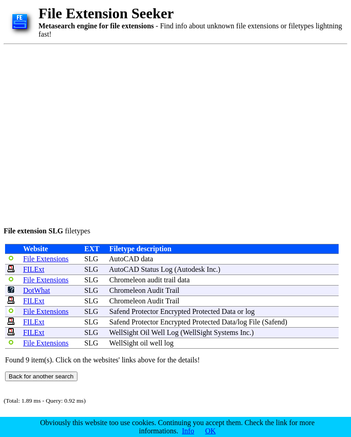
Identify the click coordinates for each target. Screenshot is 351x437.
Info (188, 431)
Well (158, 332)
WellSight (123, 332)
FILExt (33, 269)
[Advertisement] (86, 134)
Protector (145, 311)
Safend (120, 311)
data (147, 259)
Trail (172, 290)
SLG (91, 259)
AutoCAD (124, 259)
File (254, 322)
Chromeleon (128, 280)
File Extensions (45, 259)
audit (155, 280)
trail (170, 280)
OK (210, 431)
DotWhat (36, 290)
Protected (205, 311)
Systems (226, 332)
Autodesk (191, 269)
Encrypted (175, 311)
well (156, 343)
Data (229, 311)
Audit (155, 290)
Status (150, 269)
